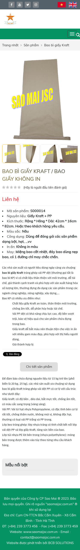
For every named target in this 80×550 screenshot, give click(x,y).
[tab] (39, 366)
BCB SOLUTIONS (61, 543)
